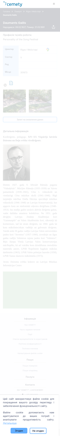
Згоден (19, 430)
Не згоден (38, 430)
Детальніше (10, 423)
